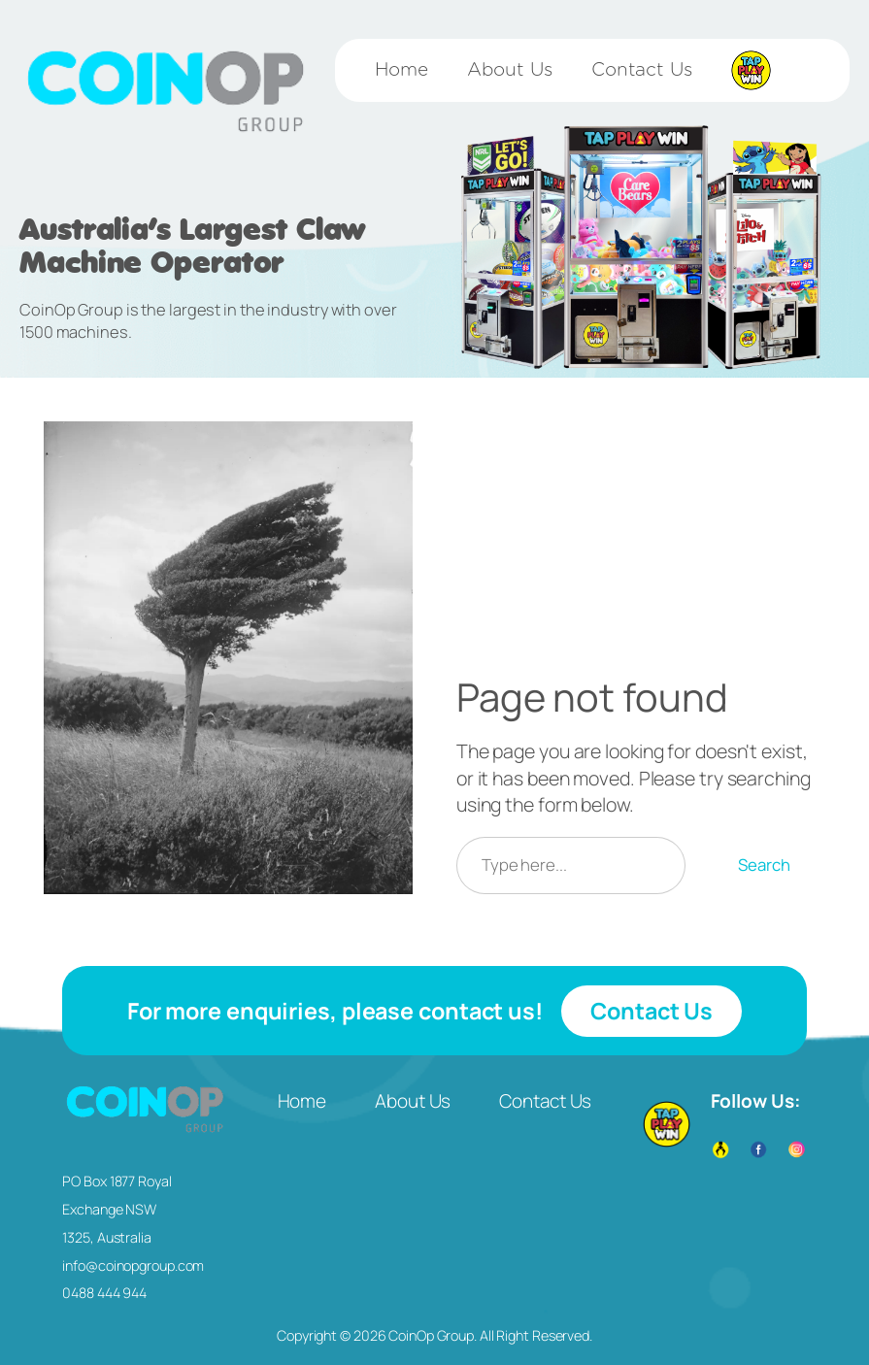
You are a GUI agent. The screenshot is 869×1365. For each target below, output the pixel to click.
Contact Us (651, 1010)
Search (764, 864)
